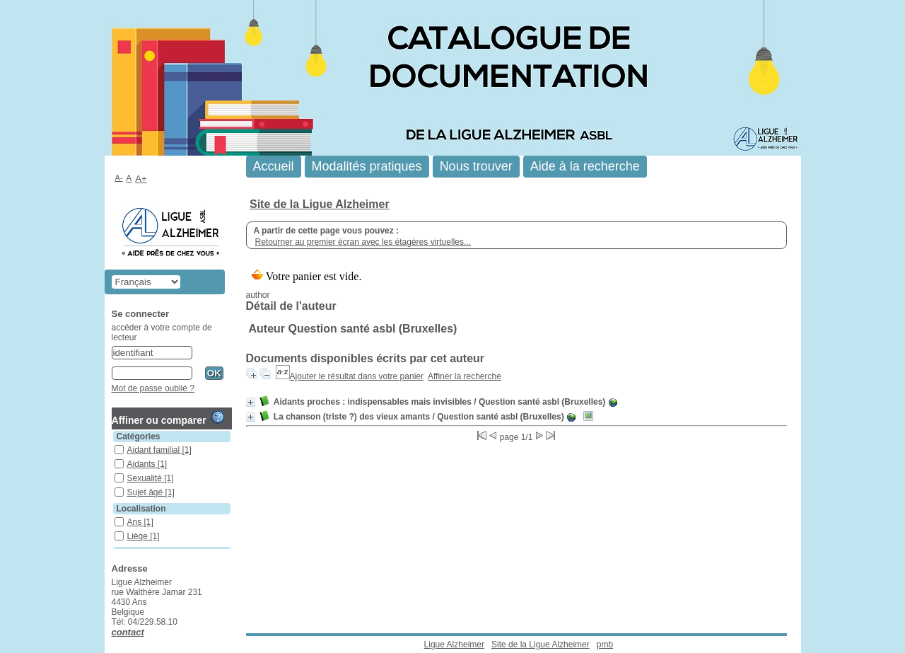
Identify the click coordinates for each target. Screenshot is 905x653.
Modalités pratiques (367, 166)
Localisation (141, 509)
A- (119, 177)
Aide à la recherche (585, 166)
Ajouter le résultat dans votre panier (357, 376)
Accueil (273, 166)
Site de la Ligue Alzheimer (320, 204)
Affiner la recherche (464, 376)
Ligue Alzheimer (454, 644)
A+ (141, 178)
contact (128, 632)
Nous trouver (476, 166)
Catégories (138, 436)
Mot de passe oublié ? (153, 388)
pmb (605, 644)
